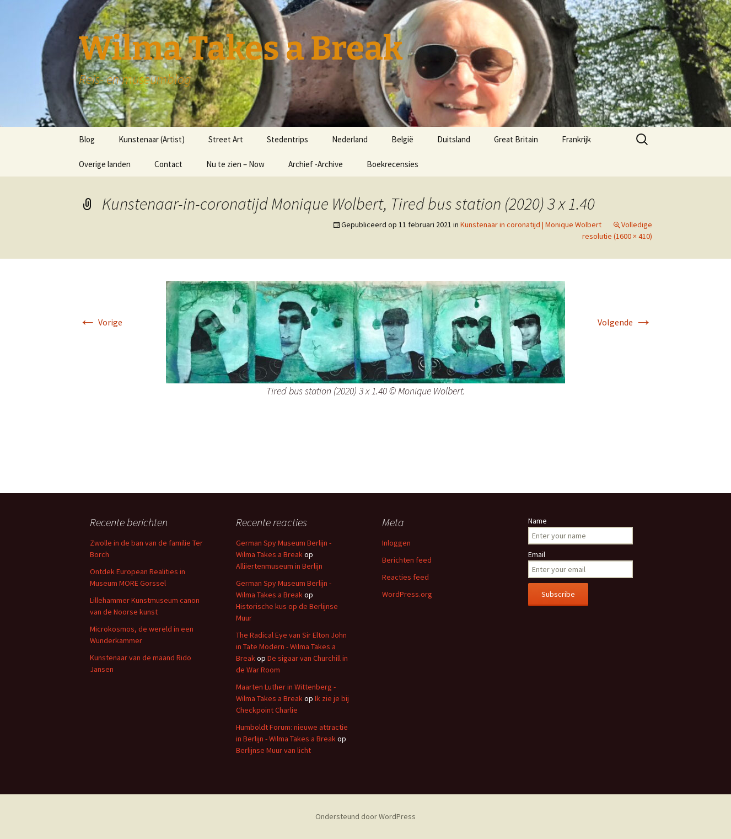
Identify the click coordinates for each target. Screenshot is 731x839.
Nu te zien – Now (235, 164)
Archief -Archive (315, 164)
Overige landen (105, 164)
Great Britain (516, 139)
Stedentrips (287, 139)
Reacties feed (405, 577)
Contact (168, 164)
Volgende (625, 322)
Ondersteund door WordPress (365, 816)
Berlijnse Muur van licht (273, 750)
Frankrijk (576, 139)
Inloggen (396, 543)
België (402, 139)
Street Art (225, 139)
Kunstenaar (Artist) (152, 139)
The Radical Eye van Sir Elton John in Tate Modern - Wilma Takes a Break (291, 646)
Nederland (350, 139)
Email (536, 554)
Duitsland (453, 139)
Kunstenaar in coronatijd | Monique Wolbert (530, 224)
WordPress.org (407, 594)
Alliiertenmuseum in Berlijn (279, 566)
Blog (87, 139)
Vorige (100, 322)
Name (537, 521)
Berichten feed (407, 560)
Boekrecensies (392, 164)
